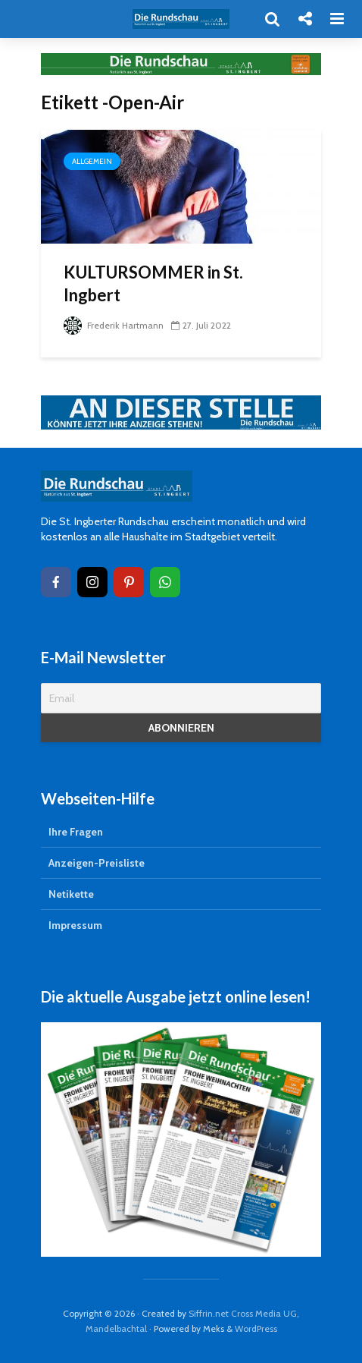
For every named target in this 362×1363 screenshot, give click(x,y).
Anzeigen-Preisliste (96, 863)
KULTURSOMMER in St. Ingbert (153, 283)
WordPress (256, 1328)
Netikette (71, 894)
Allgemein (92, 161)
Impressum (75, 925)
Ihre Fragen (75, 832)
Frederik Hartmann (114, 325)
